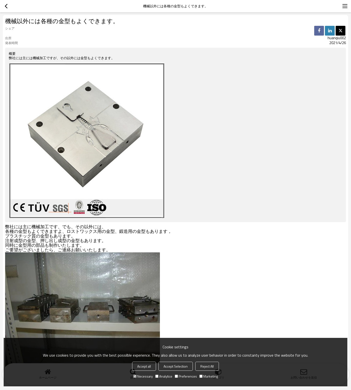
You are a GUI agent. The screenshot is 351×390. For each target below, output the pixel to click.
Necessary (143, 376)
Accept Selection (176, 366)
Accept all (144, 366)
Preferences (186, 376)
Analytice (163, 376)
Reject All (207, 366)
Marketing (208, 376)
